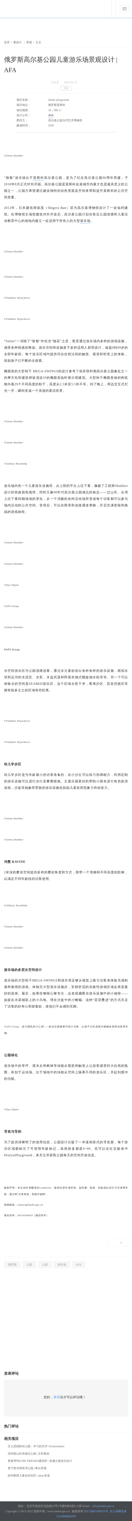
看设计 (18, 42)
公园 (45, 1264)
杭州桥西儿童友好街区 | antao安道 (29, 1475)
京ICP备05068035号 (96, 1511)
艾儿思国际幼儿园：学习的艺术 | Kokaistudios (36, 1446)
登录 (56, 1397)
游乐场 (85, 221)
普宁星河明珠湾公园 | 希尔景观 (27, 1468)
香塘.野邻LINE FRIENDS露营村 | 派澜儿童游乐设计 (40, 1460)
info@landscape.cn (103, 1506)
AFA (50, 115)
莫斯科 (38, 177)
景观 (29, 42)
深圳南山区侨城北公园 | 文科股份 (29, 1453)
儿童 (29, 1264)
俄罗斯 (12, 1264)
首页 (7, 42)
